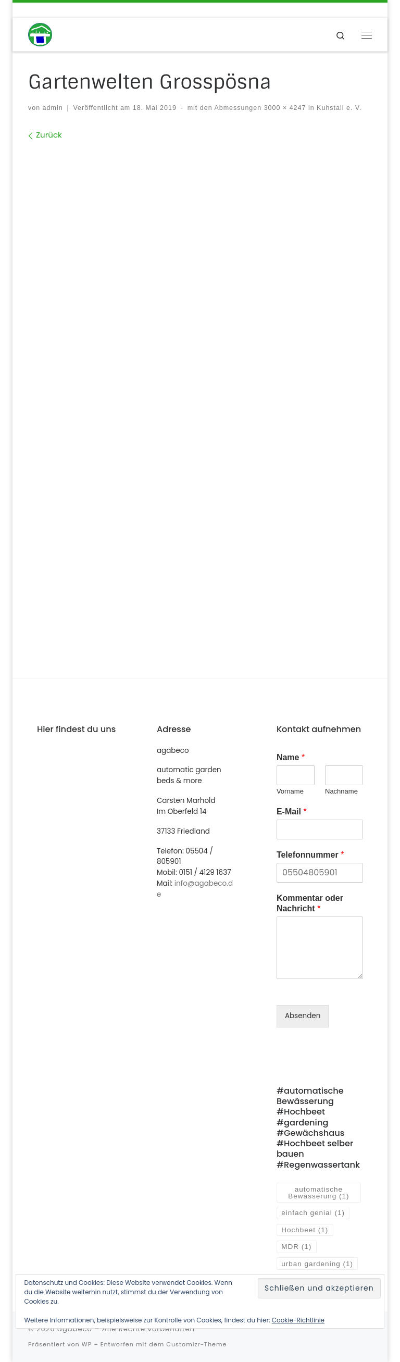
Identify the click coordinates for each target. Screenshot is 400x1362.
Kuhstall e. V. (338, 108)
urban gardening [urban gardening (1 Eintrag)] (317, 1264)
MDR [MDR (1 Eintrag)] (296, 1246)
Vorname (290, 791)
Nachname (341, 791)
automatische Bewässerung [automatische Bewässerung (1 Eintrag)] (318, 1192)
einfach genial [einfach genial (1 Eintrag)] (313, 1213)
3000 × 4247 (283, 108)
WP (87, 1344)
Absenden (302, 1016)
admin (53, 108)
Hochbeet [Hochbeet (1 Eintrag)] (304, 1230)
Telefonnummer (310, 854)
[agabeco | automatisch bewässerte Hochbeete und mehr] (40, 34)
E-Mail (292, 811)
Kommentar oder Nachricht (310, 903)
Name (291, 757)
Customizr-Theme (196, 1344)
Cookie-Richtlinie (298, 1320)
